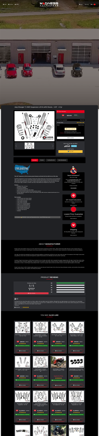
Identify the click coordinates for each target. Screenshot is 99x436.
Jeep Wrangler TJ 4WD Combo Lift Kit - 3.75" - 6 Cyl (58, 335)
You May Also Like (51, 160)
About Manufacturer (63, 160)
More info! (82, 120)
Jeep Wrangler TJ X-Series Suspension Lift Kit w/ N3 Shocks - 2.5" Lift (40, 335)
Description (34, 160)
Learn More (74, 146)
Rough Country (81, 125)
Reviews (42, 160)
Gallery (17, 4)
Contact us (62, 132)
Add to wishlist (70, 137)
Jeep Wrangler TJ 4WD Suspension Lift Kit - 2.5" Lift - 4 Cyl (22, 369)
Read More (73, 218)
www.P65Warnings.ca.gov (45, 217)
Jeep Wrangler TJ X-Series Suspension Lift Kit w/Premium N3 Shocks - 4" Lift (40, 404)
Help (81, 4)
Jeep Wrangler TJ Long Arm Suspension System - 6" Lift (58, 369)
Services (10, 4)
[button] (53, 126)
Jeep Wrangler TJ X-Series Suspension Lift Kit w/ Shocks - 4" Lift (40, 370)
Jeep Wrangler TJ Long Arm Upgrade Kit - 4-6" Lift (22, 404)
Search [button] (87, 4)
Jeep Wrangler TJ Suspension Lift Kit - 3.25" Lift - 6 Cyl (22, 335)
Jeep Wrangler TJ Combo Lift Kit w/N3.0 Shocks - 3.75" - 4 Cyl (76, 335)
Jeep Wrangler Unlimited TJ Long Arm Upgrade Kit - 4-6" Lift (58, 404)
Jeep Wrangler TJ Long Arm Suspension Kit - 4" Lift (76, 404)
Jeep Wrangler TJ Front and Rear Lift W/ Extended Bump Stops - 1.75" (76, 369)
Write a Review (31, 293)
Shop (4, 4)
